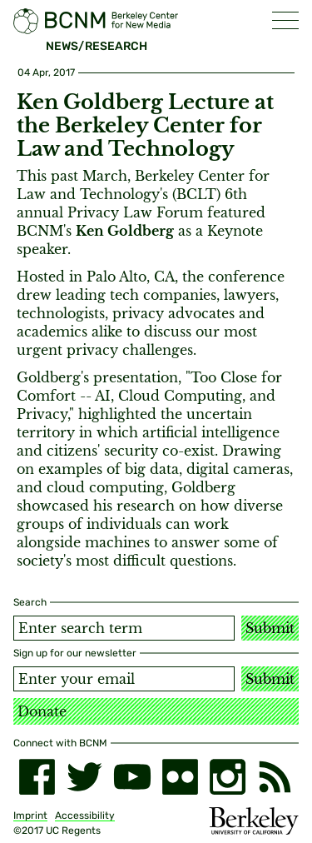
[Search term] (124, 628)
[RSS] (275, 777)
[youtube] (132, 777)
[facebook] (37, 777)
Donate (42, 711)
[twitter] (84, 777)
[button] (285, 20)
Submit (270, 628)
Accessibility (85, 815)
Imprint (30, 815)
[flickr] (180, 777)
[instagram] (227, 777)
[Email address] (124, 678)
